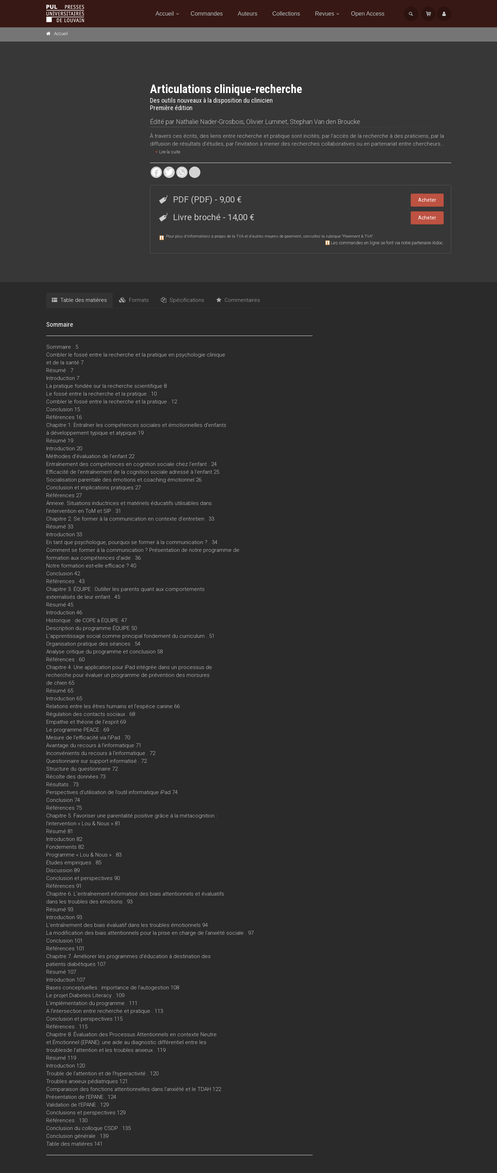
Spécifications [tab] (182, 300)
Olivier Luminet (266, 121)
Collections (286, 14)
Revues (324, 14)
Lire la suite (167, 152)
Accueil (165, 14)
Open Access (367, 14)
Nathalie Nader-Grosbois (210, 121)
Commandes (207, 14)
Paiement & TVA (357, 236)
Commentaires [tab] (238, 300)
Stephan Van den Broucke (325, 121)
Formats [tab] (134, 300)
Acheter (427, 200)
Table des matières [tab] (79, 300)
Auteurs (247, 14)
